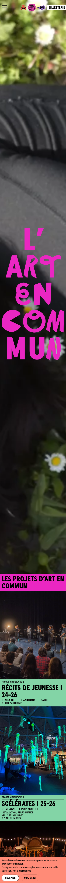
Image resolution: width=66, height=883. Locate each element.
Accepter (10, 878)
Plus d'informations (21, 871)
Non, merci (30, 878)
